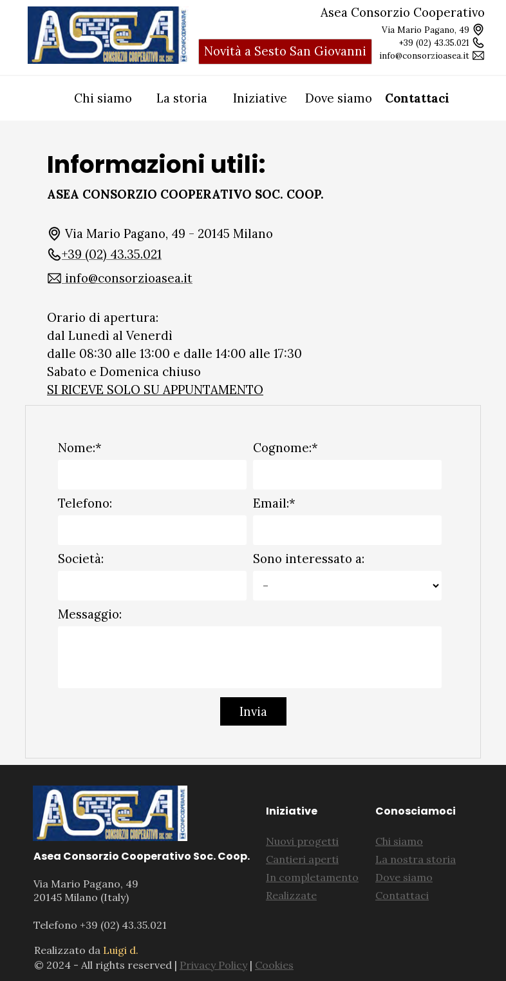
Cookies (274, 964)
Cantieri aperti (302, 859)
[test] (285, 51)
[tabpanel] (108, 35)
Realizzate (291, 895)
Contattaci (417, 98)
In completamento (312, 877)
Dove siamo (338, 98)
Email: (274, 503)
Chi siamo (103, 98)
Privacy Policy (213, 964)
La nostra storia (415, 859)
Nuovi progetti (302, 841)
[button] (104, 254)
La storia (181, 98)
